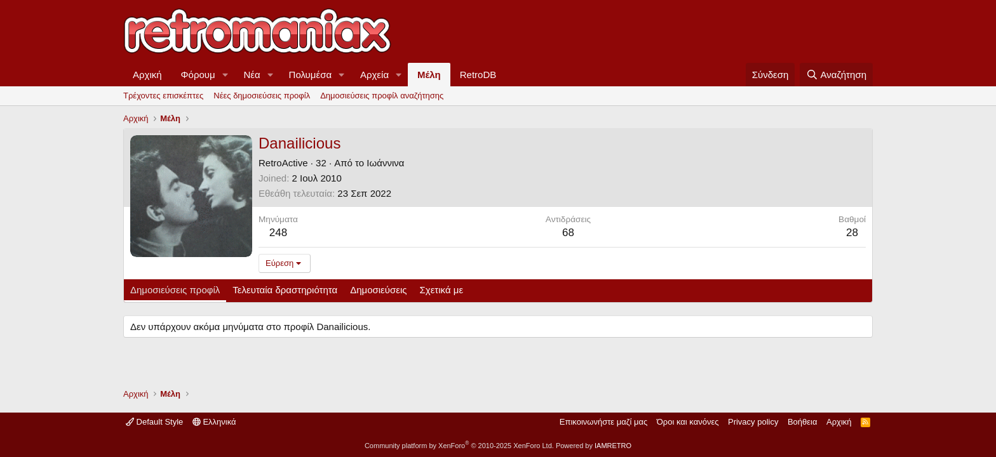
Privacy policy (753, 422)
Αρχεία (374, 74)
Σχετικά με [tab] (442, 289)
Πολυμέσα (310, 74)
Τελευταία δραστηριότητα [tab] (284, 289)
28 (852, 233)
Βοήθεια (803, 422)
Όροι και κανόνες (688, 422)
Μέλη (429, 74)
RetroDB (478, 74)
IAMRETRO (613, 445)
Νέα (252, 74)
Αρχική (147, 74)
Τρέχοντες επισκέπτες (163, 95)
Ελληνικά (214, 422)
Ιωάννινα (385, 162)
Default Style (154, 422)
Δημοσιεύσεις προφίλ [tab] (175, 289)
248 (278, 233)
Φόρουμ (198, 74)
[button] (225, 74)
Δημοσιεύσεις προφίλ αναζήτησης (381, 95)
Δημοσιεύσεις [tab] (378, 289)
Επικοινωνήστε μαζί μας (603, 422)
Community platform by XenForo (459, 445)
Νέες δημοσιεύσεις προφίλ (261, 95)
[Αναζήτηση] (836, 74)
